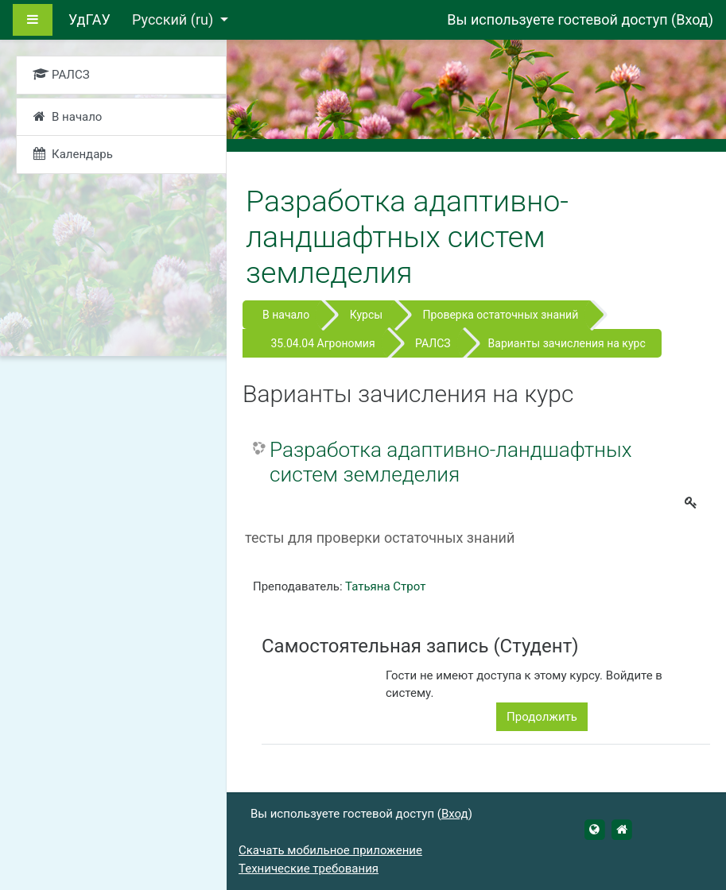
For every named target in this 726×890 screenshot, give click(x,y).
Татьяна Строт (385, 586)
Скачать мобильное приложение (330, 850)
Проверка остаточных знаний (501, 314)
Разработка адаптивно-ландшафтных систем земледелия (450, 462)
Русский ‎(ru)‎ (174, 19)
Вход (692, 19)
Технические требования (309, 868)
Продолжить (542, 717)
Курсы (366, 314)
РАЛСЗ (432, 343)
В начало (285, 314)
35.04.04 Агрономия (322, 343)
